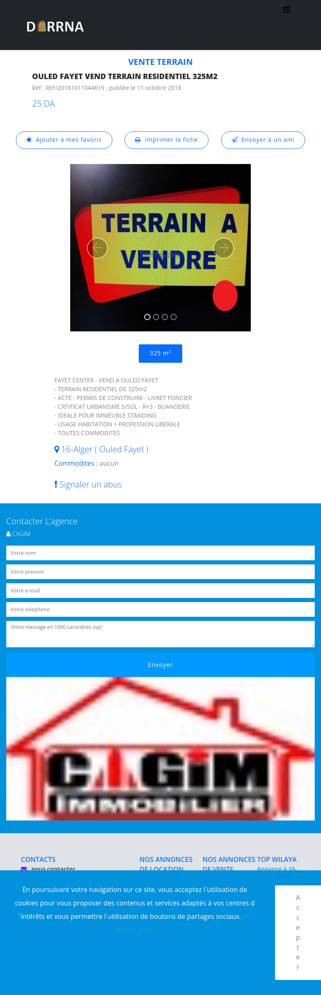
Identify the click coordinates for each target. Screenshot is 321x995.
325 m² (160, 353)
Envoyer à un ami (264, 140)
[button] (97, 248)
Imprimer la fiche (167, 140)
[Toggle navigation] (287, 25)
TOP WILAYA (277, 859)
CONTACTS (38, 859)
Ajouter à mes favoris (63, 140)
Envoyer (160, 665)
